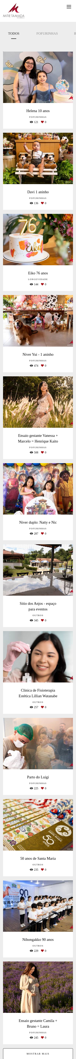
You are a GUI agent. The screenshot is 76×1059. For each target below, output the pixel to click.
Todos (13, 33)
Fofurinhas (47, 33)
